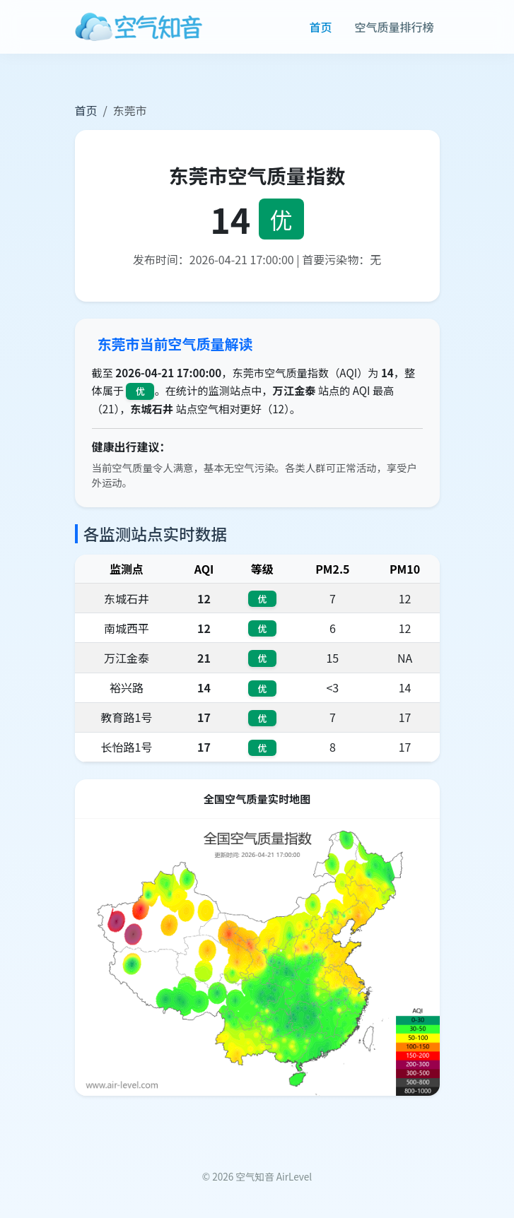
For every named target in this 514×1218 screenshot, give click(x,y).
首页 (320, 26)
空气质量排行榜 (393, 26)
